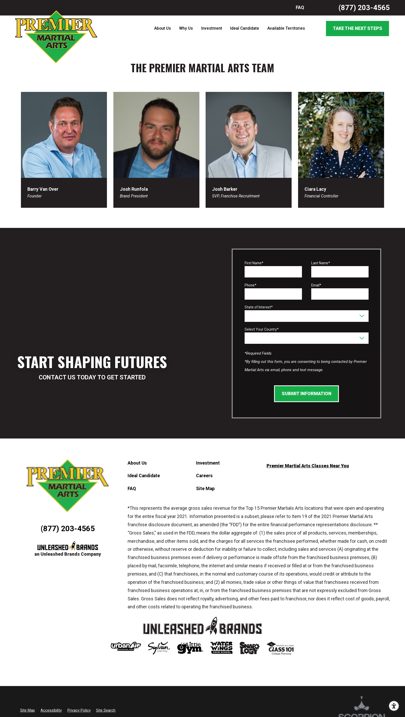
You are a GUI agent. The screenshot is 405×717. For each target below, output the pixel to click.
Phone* (250, 285)
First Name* (254, 263)
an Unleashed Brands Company (67, 554)
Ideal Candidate (244, 28)
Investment (211, 28)
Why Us (186, 28)
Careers (204, 475)
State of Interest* (259, 307)
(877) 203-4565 (364, 7)
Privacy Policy (79, 710)
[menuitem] (162, 28)
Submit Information (306, 393)
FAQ (300, 7)
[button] (393, 705)
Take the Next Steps (357, 28)
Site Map (205, 488)
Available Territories (286, 28)
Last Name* (320, 263)
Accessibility (51, 710)
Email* (316, 285)
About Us (162, 28)
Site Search (105, 710)
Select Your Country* (262, 329)
